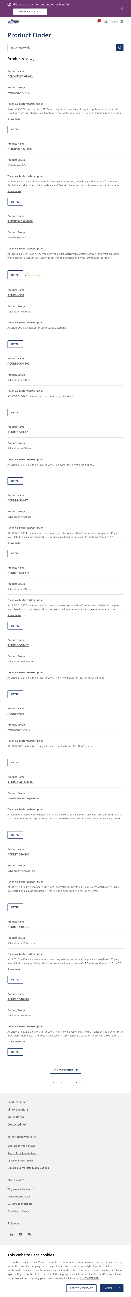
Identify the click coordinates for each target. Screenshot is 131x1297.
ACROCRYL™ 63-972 (20, 76)
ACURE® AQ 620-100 (21, 782)
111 (78, 1082)
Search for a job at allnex (22, 1153)
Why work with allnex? (21, 1189)
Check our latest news (20, 1160)
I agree (112, 1288)
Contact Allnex (17, 1124)
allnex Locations (18, 1109)
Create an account (30, 11)
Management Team (19, 1196)
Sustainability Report (20, 1203)
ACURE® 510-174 (18, 500)
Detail (15, 129)
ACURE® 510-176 (18, 573)
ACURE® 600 (16, 714)
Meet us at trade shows (21, 1145)
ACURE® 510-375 (18, 645)
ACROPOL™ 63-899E (20, 221)
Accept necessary (81, 1288)
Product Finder (17, 1102)
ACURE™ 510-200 (18, 854)
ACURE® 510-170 (18, 432)
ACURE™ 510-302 (18, 999)
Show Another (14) (65, 1069)
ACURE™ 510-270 (18, 927)
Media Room (16, 1117)
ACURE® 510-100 (18, 363)
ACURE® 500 (16, 295)
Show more (17, 119)
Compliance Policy (18, 1211)
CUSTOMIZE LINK (89, 1278)
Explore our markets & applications (28, 1167)
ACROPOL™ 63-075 (20, 149)
